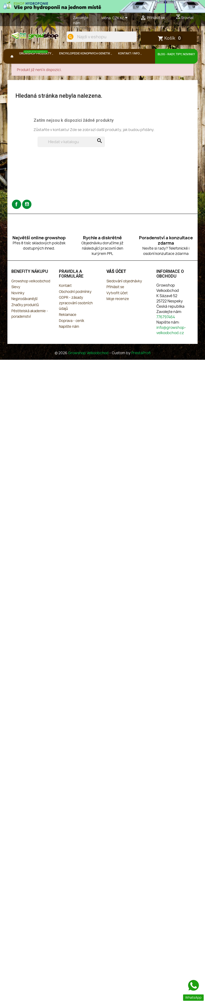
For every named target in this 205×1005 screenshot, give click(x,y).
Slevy (15, 301)
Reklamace (67, 328)
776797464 (82, 28)
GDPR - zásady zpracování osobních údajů (76, 317)
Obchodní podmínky (75, 305)
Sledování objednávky (124, 295)
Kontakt (65, 299)
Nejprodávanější (24, 313)
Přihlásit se (115, 301)
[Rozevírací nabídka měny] (120, 18)
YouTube (26, 218)
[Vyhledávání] (71, 156)
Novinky (17, 307)
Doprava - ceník (71, 334)
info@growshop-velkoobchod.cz (171, 344)
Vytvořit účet (117, 307)
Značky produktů (25, 318)
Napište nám (69, 340)
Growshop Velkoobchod (88, 367)
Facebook (16, 218)
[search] (127, 54)
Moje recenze (117, 313)
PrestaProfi (141, 367)
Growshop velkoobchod (30, 295)
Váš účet (116, 285)
